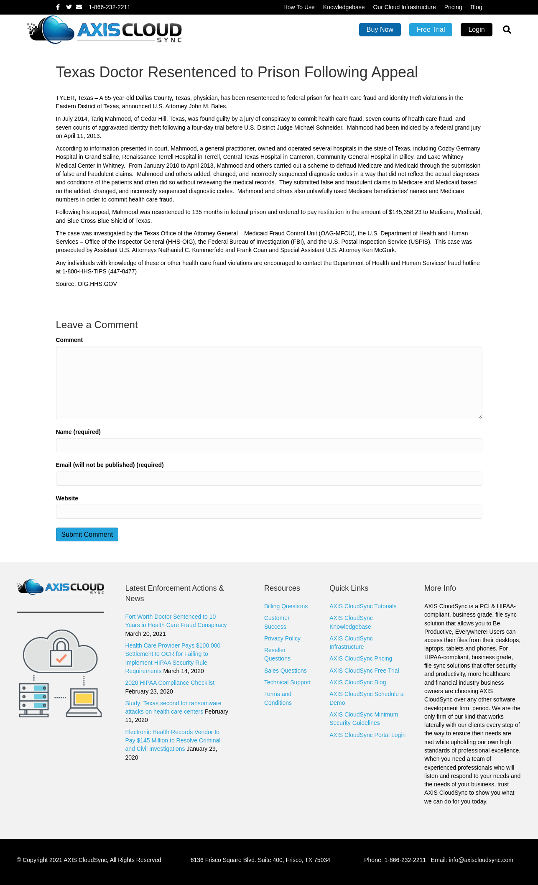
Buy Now (380, 29)
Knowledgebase (344, 7)
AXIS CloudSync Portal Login (367, 735)
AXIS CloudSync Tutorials (362, 606)
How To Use (299, 7)
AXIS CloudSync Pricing (360, 658)
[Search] (504, 29)
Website (67, 498)
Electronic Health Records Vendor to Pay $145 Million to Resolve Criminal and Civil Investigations (172, 740)
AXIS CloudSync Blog (357, 682)
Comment (69, 340)
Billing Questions (286, 606)
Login (476, 29)
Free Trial (431, 29)
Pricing (453, 7)
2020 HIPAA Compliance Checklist (169, 682)
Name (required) (78, 431)
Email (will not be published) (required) (110, 465)
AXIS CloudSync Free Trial (364, 670)
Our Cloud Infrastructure (404, 7)
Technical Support (287, 682)
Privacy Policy (282, 638)
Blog (476, 7)
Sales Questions (285, 670)
